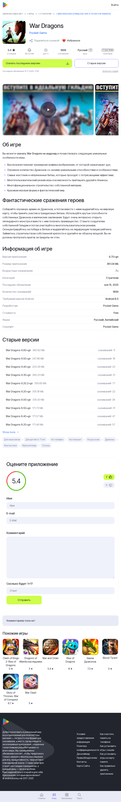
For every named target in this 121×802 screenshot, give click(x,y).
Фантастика (10, 445)
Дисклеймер (83, 754)
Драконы (109, 439)
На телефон (57, 439)
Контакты (82, 761)
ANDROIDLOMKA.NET (13, 14)
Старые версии (96, 63)
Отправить (24, 600)
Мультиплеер (29, 445)
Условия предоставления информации (85, 738)
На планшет (75, 439)
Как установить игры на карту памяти (108, 758)
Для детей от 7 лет (35, 439)
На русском (93, 439)
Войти (114, 4)
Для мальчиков (12, 439)
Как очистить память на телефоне (107, 738)
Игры (31, 14)
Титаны (46, 445)
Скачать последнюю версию (23, 63)
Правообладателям (87, 757)
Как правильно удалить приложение (107, 769)
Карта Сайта (83, 765)
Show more (11, 432)
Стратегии (46, 14)
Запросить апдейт (110, 71)
